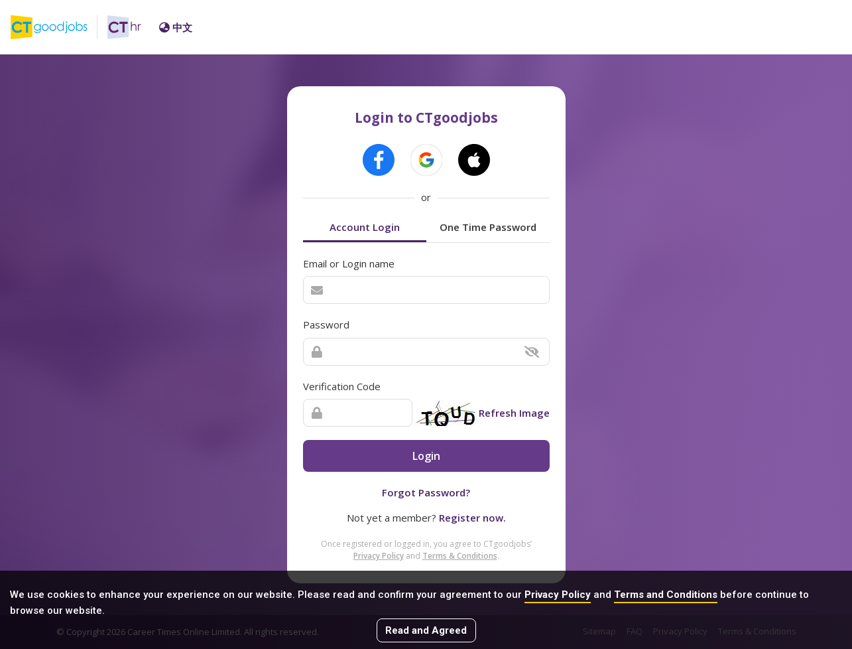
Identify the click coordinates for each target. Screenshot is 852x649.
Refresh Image (514, 412)
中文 (175, 27)
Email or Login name (349, 263)
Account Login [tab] (365, 227)
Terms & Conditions (459, 555)
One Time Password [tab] (488, 227)
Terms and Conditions (665, 595)
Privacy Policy (557, 595)
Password (326, 324)
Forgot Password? (426, 492)
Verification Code (342, 386)
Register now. (472, 517)
